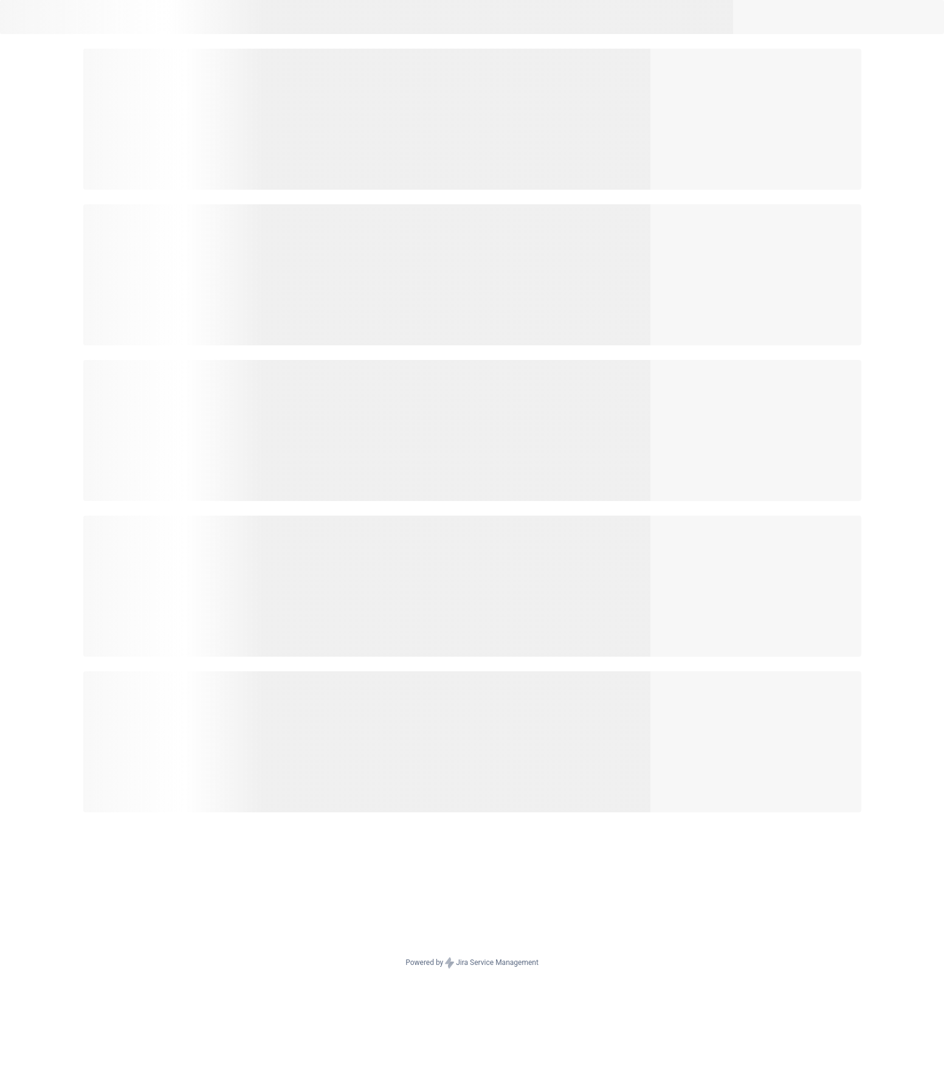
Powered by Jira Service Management (472, 963)
